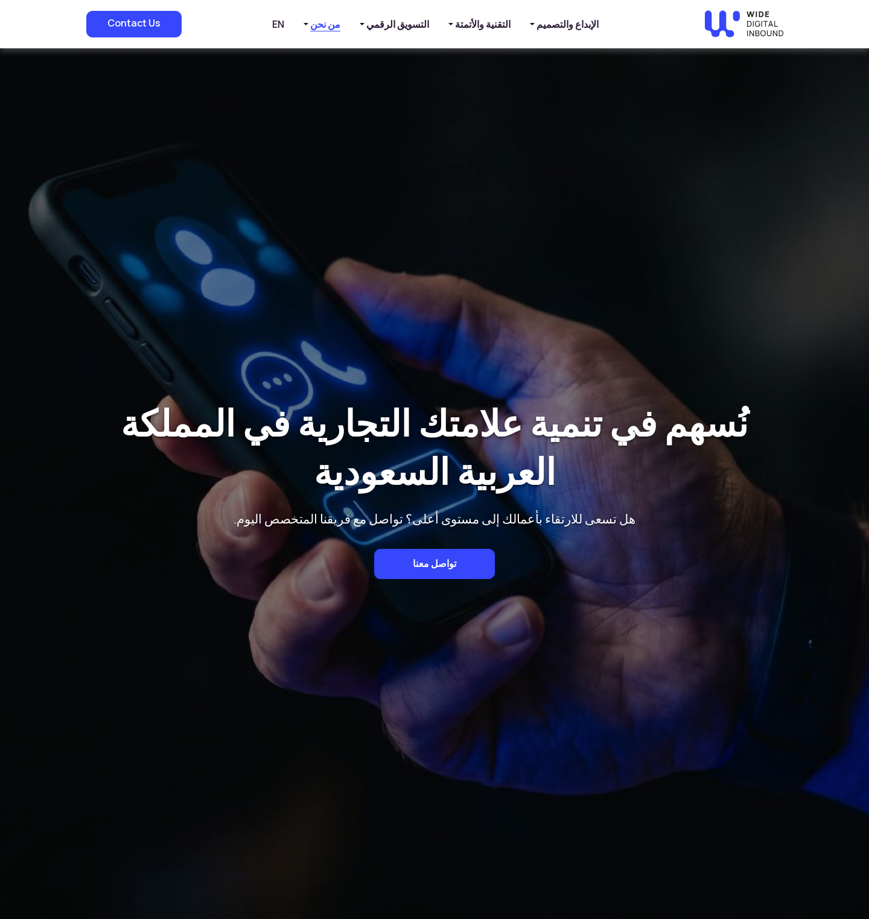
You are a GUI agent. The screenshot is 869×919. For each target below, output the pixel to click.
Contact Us (134, 23)
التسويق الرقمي (397, 24)
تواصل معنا (434, 563)
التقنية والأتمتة (483, 24)
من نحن (325, 24)
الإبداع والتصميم (567, 24)
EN (278, 24)
